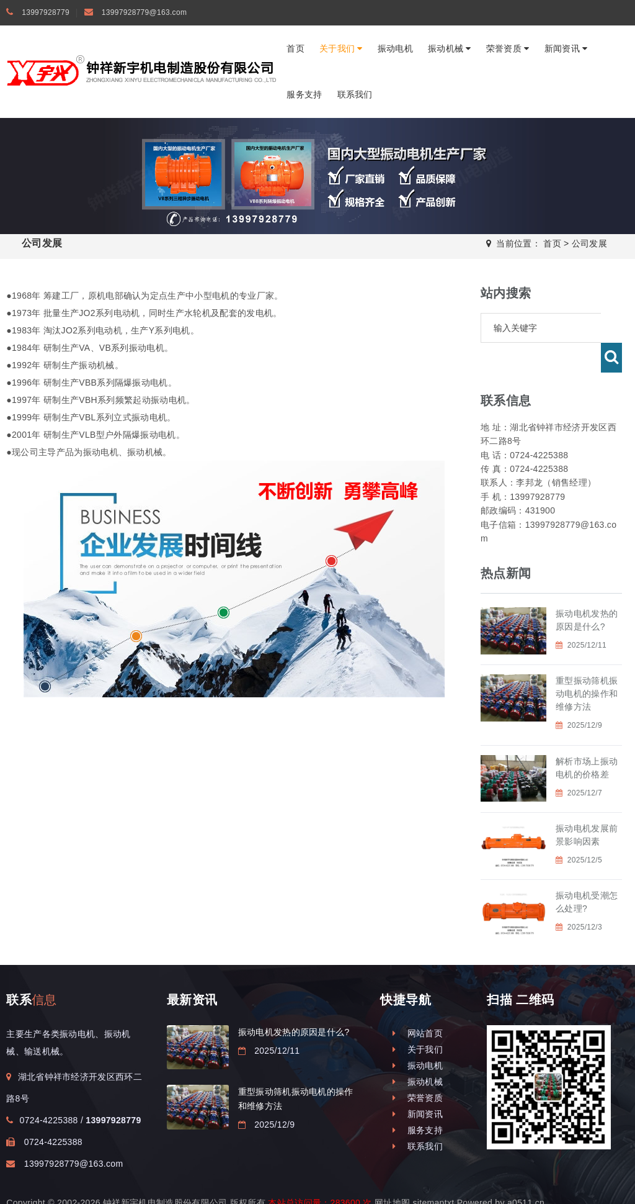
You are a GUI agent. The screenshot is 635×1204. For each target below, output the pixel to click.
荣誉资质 (508, 48)
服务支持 (304, 94)
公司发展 (589, 243)
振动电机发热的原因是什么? (294, 1002)
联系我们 (355, 94)
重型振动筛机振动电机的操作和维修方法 (587, 664)
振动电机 (395, 48)
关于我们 (341, 48)
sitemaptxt (433, 1173)
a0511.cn (525, 1173)
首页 (295, 48)
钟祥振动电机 (194, 1185)
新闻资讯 (566, 48)
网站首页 (418, 1003)
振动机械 (449, 48)
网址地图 (392, 1173)
